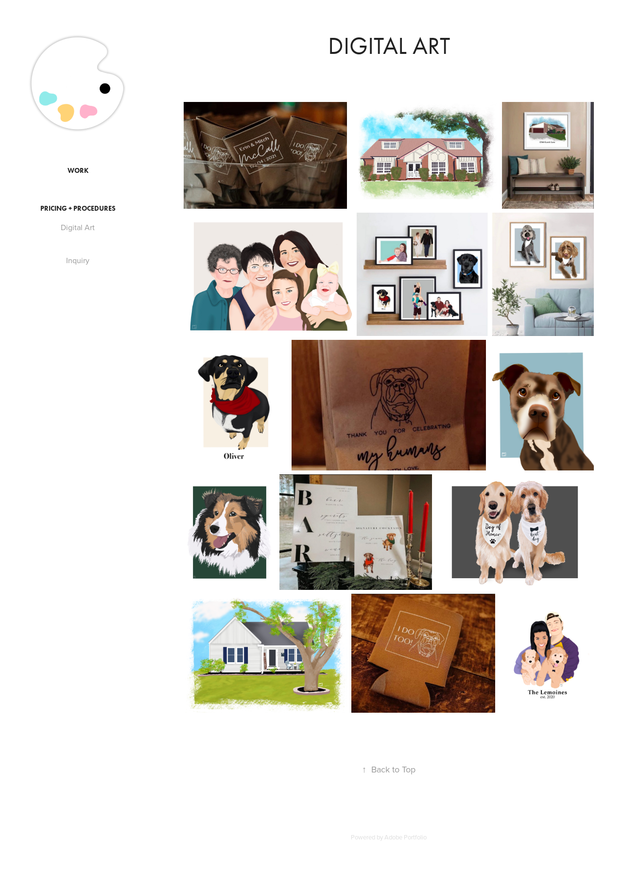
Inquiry (77, 260)
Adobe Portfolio (405, 837)
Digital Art (78, 227)
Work (78, 171)
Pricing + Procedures (78, 208)
